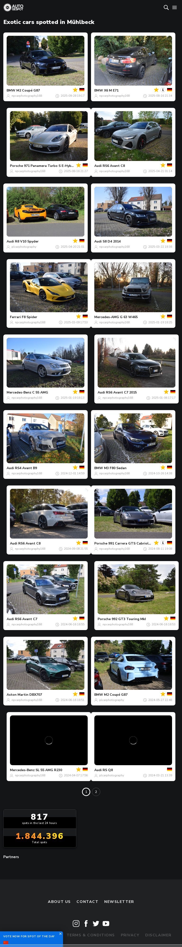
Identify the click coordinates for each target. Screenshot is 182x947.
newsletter (119, 901)
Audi (98, 166)
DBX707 (35, 694)
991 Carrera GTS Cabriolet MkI (133, 543)
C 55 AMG (40, 392)
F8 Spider (29, 317)
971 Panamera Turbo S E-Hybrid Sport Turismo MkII (66, 166)
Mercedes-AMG (106, 317)
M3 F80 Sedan (115, 468)
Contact (87, 901)
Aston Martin (17, 694)
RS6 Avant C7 (26, 619)
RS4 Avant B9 (26, 468)
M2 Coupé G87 (28, 90)
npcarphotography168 (27, 96)
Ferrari (15, 317)
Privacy (130, 935)
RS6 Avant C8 (114, 166)
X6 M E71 (111, 90)
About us (59, 901)
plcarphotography (24, 247)
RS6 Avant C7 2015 (121, 392)
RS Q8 (108, 770)
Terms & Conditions (91, 935)
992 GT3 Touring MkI (129, 619)
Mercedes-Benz (19, 392)
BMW (11, 90)
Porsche (16, 166)
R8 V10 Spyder (27, 241)
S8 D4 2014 (112, 241)
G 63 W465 (129, 317)
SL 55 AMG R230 (49, 770)
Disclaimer (158, 935)
